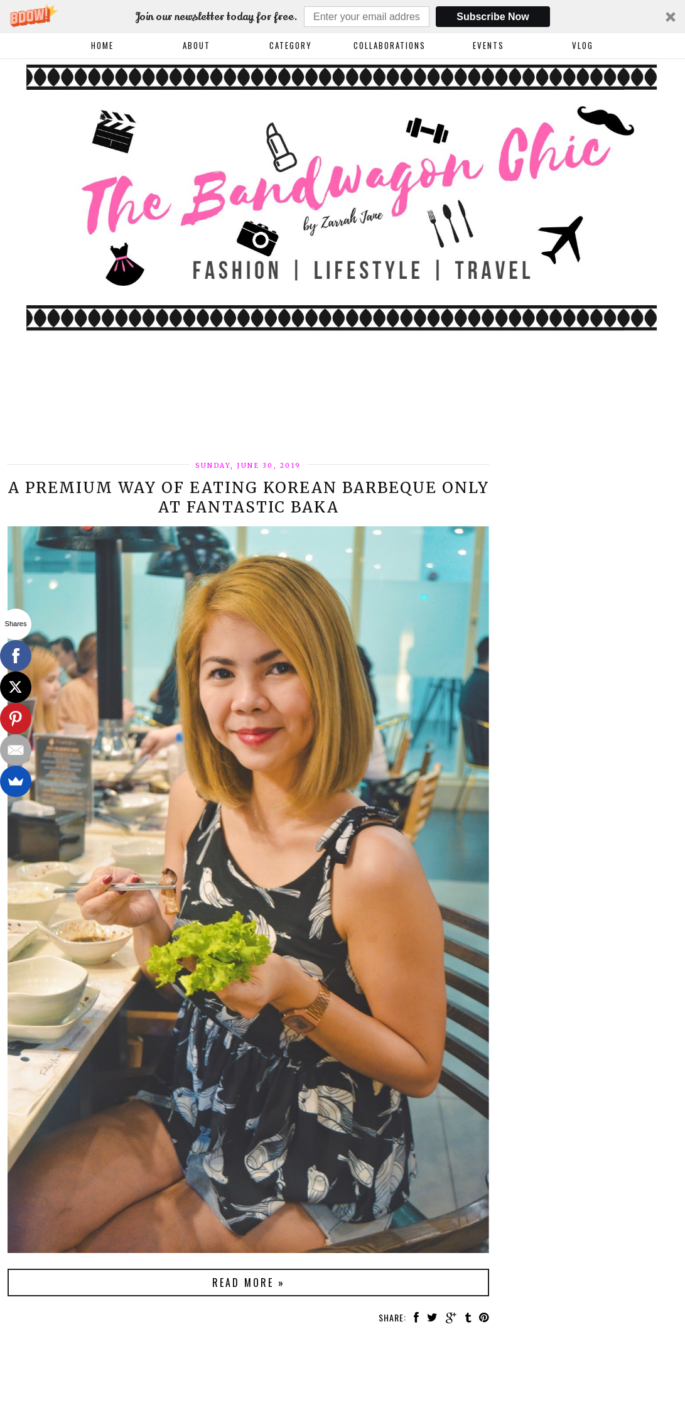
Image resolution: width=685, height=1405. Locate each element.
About (196, 45)
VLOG (582, 45)
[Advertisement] (236, 417)
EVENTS (488, 45)
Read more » (248, 1282)
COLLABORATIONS (389, 45)
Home (102, 45)
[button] (342, 16)
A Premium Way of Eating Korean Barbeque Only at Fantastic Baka (248, 497)
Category (290, 45)
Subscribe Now (492, 16)
